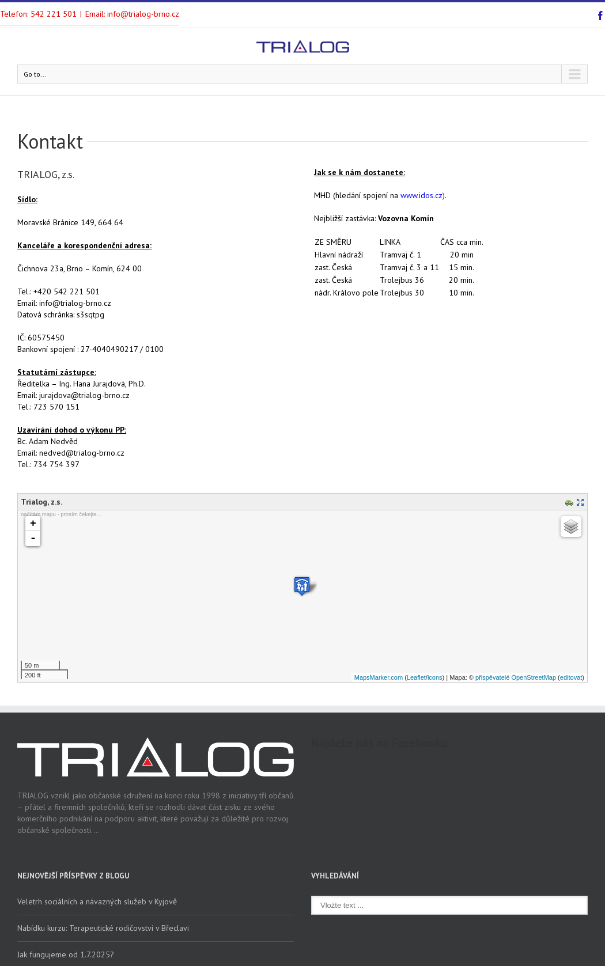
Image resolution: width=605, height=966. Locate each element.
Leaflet (416, 677)
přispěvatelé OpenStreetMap (515, 677)
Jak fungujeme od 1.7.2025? (65, 954)
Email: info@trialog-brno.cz (132, 14)
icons (435, 677)
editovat (571, 677)
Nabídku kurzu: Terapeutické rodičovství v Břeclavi (103, 928)
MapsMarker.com (378, 677)
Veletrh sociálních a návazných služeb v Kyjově (97, 901)
